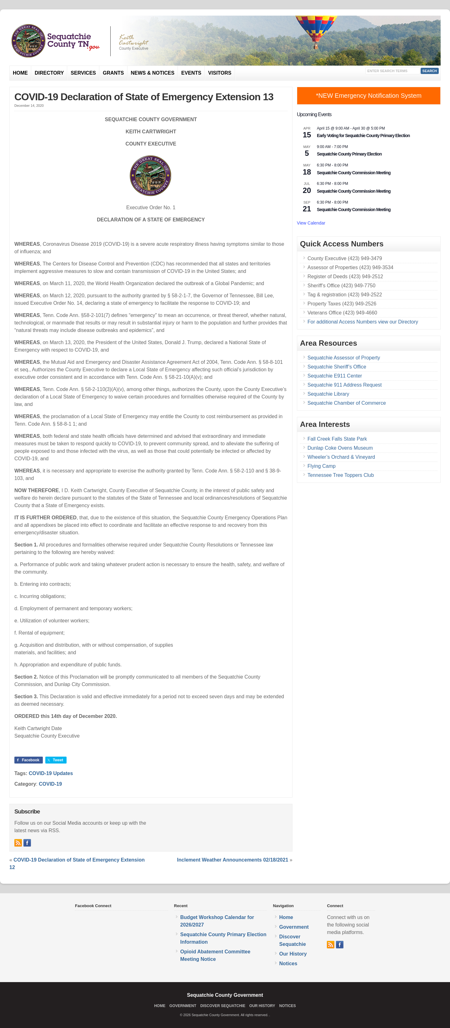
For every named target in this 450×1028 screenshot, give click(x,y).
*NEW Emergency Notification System (369, 95)
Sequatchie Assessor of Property (344, 357)
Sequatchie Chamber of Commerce (347, 403)
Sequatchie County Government (225, 995)
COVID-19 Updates (51, 773)
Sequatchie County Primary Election (349, 153)
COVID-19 (50, 784)
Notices (288, 963)
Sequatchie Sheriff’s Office (337, 366)
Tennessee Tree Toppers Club (341, 475)
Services (83, 73)
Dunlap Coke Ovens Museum (340, 448)
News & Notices (153, 73)
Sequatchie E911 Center (335, 375)
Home (20, 73)
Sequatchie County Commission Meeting (353, 172)
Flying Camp (322, 466)
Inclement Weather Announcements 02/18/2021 (232, 859)
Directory (49, 73)
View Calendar (311, 222)
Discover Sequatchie (222, 1006)
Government (294, 927)
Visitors (219, 73)
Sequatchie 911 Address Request (345, 385)
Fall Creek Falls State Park (337, 439)
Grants (113, 73)
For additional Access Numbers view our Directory (363, 321)
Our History (293, 953)
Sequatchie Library (328, 394)
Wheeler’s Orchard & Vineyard (341, 457)
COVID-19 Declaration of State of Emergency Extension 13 (143, 96)
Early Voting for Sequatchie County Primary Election (363, 135)
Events (191, 73)
